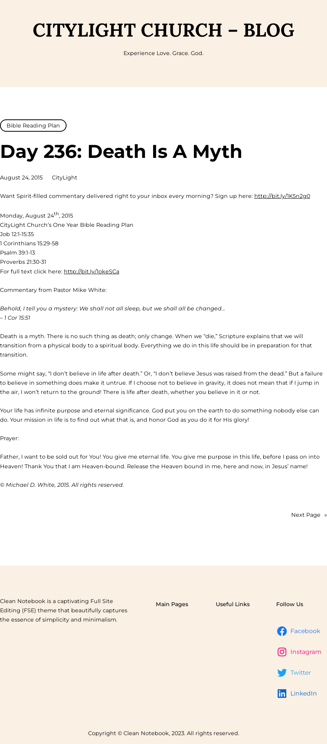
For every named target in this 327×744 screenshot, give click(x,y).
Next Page (309, 514)
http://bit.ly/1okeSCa (91, 271)
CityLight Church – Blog (163, 30)
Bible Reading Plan (33, 125)
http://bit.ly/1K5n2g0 (282, 196)
